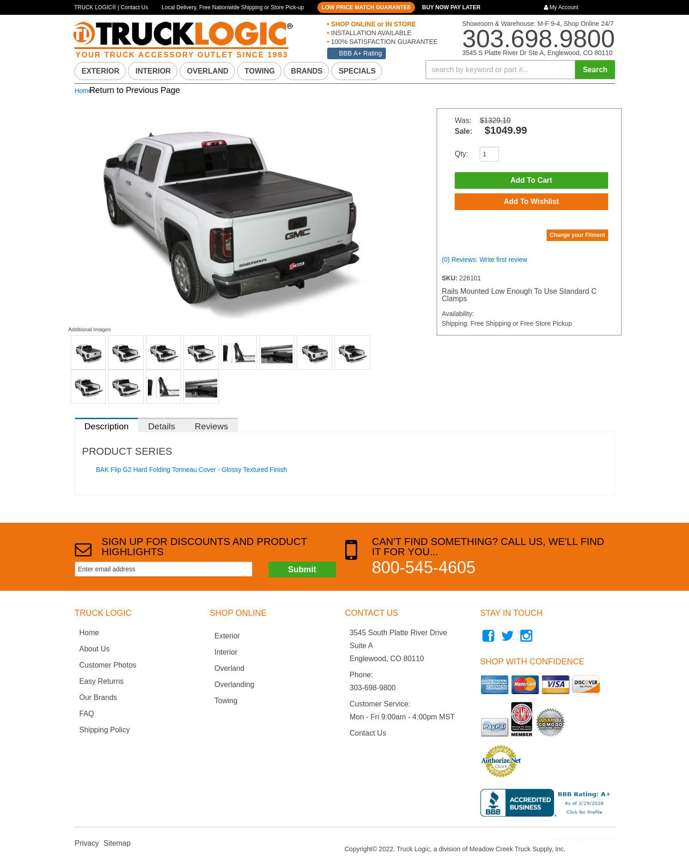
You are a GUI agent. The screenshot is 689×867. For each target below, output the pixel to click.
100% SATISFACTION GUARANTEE (383, 41)
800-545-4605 (424, 567)
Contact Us (368, 733)
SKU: (450, 278)
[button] (520, 69)
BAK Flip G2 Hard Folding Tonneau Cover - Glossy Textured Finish (191, 469)
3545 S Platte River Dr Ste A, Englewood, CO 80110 (537, 52)
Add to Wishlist (531, 201)
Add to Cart (531, 180)
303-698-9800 (373, 688)
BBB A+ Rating (360, 53)
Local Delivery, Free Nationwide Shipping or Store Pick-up (233, 7)
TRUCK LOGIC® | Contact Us (111, 7)
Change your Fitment (577, 235)
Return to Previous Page (134, 90)
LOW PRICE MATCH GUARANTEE (366, 7)
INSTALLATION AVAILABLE (370, 33)
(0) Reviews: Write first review (484, 259)
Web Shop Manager (601, 843)
